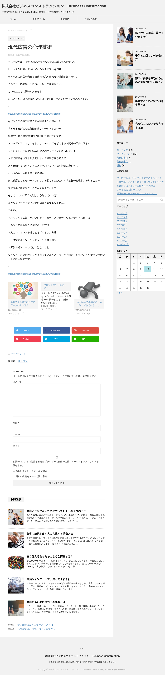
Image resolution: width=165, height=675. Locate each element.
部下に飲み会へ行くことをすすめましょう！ (139, 178)
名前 (16, 422)
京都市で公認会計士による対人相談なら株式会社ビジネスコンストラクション (82, 662)
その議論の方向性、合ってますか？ (36, 628)
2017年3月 (122, 233)
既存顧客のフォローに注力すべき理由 (136, 185)
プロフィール (39, 19)
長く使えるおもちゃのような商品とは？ (50, 556)
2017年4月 (122, 229)
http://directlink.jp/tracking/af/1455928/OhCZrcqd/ (34, 113)
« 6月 (120, 292)
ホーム (13, 19)
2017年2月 (122, 236)
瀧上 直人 (23, 361)
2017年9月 (122, 217)
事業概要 (65, 19)
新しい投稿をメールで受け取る (31, 476)
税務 (119, 165)
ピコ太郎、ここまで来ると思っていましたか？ (140, 182)
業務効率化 (122, 157)
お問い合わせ (90, 19)
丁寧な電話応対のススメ (129, 189)
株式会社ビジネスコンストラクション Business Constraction (54, 6)
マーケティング (18, 354)
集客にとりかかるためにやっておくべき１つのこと (56, 511)
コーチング (122, 150)
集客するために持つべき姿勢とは (46, 602)
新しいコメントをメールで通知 (31, 471)
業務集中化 (122, 161)
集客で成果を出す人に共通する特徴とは (50, 533)
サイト (16, 446)
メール (17, 434)
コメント (17, 381)
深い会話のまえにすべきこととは (35, 624)
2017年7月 (122, 221)
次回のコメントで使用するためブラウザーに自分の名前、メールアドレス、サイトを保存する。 (56, 463)
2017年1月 (122, 240)
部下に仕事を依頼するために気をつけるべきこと (149, 80)
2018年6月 (122, 213)
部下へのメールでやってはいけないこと (137, 193)
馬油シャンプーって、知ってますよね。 (50, 579)
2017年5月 (122, 225)
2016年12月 (123, 244)
